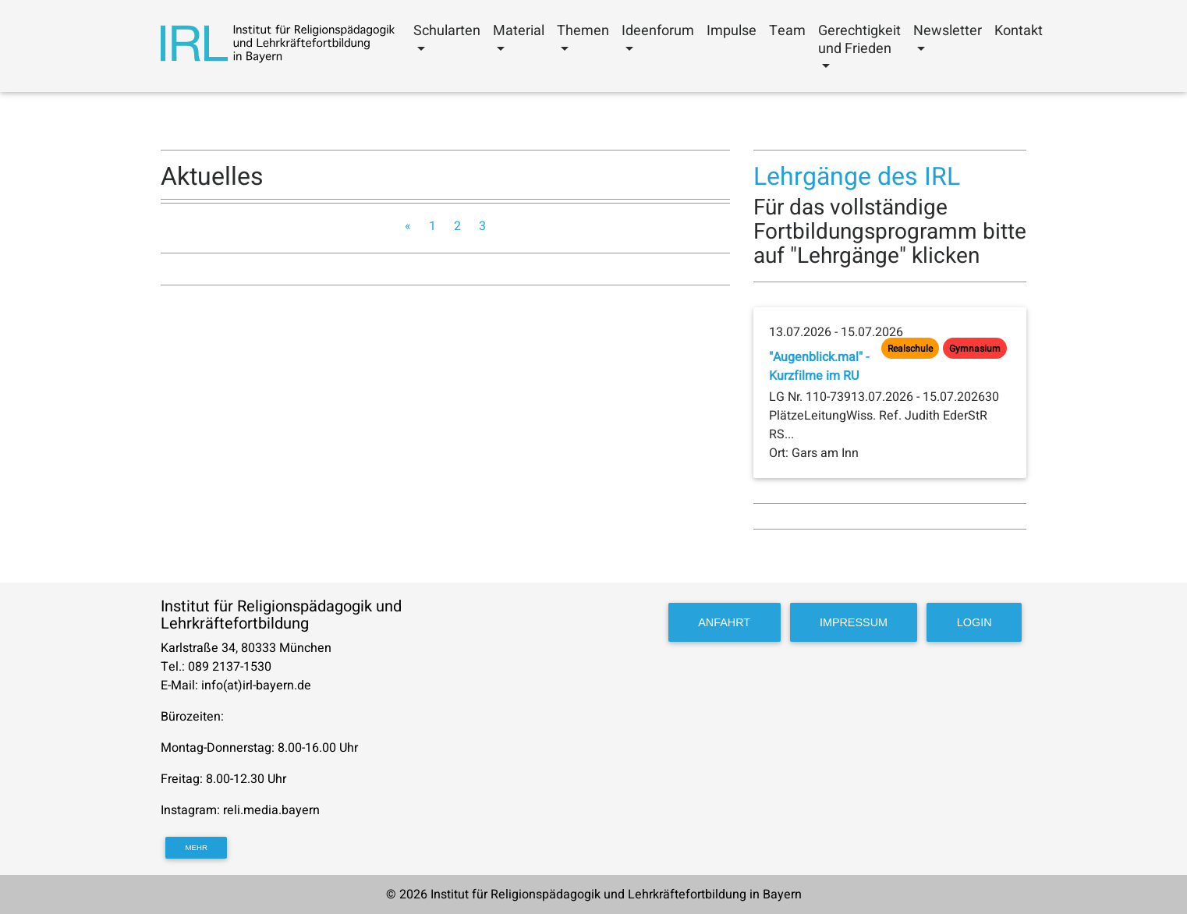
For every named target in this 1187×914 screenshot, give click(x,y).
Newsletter (947, 30)
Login (974, 622)
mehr (196, 847)
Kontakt (1018, 30)
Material (518, 30)
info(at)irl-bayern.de (256, 685)
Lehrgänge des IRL (856, 176)
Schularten (446, 30)
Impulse (731, 30)
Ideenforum (658, 30)
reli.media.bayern (273, 810)
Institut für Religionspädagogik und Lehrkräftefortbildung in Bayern (616, 894)
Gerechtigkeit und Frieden (859, 39)
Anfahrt (724, 622)
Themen (583, 30)
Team (787, 30)
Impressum (854, 622)
